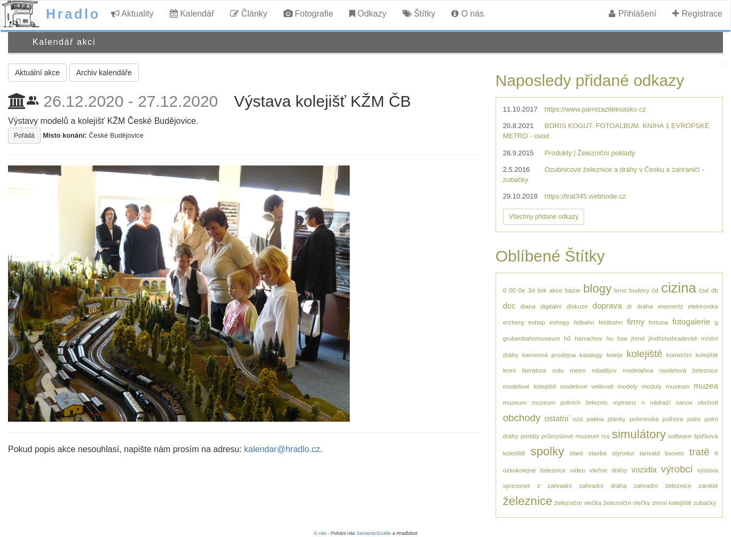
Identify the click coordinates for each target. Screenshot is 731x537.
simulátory (639, 434)
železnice (528, 501)
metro (578, 370)
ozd (578, 418)
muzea (706, 385)
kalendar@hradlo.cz (282, 449)
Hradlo (73, 13)
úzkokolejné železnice (534, 470)
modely (627, 386)
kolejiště (644, 353)
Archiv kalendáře (104, 72)
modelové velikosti (586, 386)
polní (694, 418)
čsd (704, 290)
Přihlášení (632, 13)
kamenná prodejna (549, 354)
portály (530, 435)
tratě (699, 451)
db (714, 290)
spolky (547, 451)
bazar (572, 290)
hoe (622, 338)
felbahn (584, 322)
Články (248, 13)
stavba (597, 452)
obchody (522, 417)
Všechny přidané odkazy (544, 216)
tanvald (650, 452)
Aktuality (132, 13)
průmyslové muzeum (570, 435)
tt (716, 452)
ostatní (557, 418)
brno (620, 290)
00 (512, 290)
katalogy (591, 354)
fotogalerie (691, 321)
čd (655, 290)
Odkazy (368, 13)
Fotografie (308, 13)
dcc (509, 305)
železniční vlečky (626, 502)
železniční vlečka (577, 502)
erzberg (513, 322)
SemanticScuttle (374, 533)
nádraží (660, 402)
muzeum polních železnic (570, 402)
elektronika (703, 306)
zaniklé (708, 485)
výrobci (677, 469)
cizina (678, 287)
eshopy (559, 322)
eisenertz (670, 306)
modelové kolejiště (529, 386)
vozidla (644, 469)
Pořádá (24, 135)
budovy (639, 290)
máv (558, 370)
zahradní (560, 485)
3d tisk (537, 290)
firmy (635, 321)
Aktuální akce (37, 72)
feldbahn (611, 322)
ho (609, 338)
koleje (615, 354)
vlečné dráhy (608, 470)
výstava (707, 470)
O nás (467, 13)
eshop (536, 322)
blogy (597, 288)
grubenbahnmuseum (531, 338)
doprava (607, 305)
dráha (645, 306)
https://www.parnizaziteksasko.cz (595, 109)
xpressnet (516, 485)
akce (556, 290)
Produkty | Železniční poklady (590, 153)
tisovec (674, 452)
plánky (617, 418)
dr (629, 306)
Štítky (419, 13)
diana (528, 306)
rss (605, 435)
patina (595, 418)
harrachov (588, 338)
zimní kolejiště (671, 502)
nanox (684, 402)
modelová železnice (688, 370)
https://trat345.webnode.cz (585, 196)
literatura (534, 370)
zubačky (704, 502)
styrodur (623, 452)
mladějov (604, 370)
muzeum (515, 402)
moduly (651, 386)
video (577, 470)
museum (678, 386)
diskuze (577, 306)
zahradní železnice (662, 485)
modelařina (638, 370)
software (679, 435)
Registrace (697, 13)
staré (576, 452)
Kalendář (192, 13)
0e (521, 290)
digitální (551, 306)
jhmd (637, 338)
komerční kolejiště (692, 354)
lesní (509, 370)
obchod (707, 402)
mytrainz (624, 402)
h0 (567, 338)
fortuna (658, 322)
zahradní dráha (603, 485)
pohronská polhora (656, 418)
